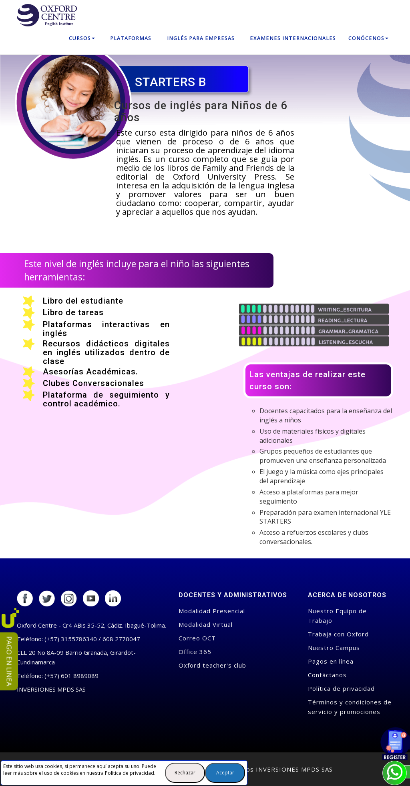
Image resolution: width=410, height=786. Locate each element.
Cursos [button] (82, 38)
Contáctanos (327, 675)
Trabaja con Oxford (338, 634)
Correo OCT (197, 638)
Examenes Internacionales (293, 38)
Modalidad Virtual (206, 624)
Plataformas (130, 38)
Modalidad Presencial (212, 611)
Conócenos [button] (368, 38)
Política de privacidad (129, 773)
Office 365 (195, 652)
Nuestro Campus (334, 648)
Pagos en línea (331, 661)
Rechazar (185, 772)
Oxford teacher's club (212, 665)
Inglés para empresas (201, 38)
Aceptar (225, 772)
